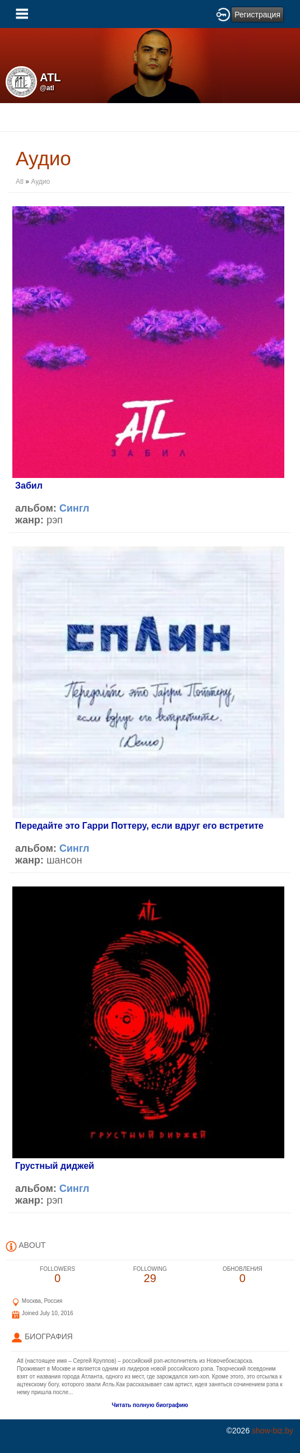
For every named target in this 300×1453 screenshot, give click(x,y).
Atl (20, 181)
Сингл (74, 508)
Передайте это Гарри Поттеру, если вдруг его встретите (139, 825)
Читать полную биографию (150, 1405)
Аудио (40, 181)
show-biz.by (272, 1430)
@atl (47, 88)
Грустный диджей (54, 1166)
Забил (29, 485)
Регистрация (257, 14)
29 (150, 1275)
